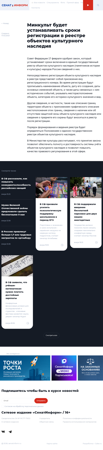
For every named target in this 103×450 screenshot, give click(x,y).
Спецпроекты (53, 2)
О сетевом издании (10, 422)
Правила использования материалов (79, 422)
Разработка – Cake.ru (92, 443)
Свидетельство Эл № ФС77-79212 (15, 418)
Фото (63, 2)
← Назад (5, 23)
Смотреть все (51, 335)
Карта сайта (52, 443)
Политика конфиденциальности (77, 418)
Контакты (35, 8)
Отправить (41, 401)
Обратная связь (46, 422)
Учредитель (44, 418)
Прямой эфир (73, 2)
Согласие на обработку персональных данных (24, 406)
